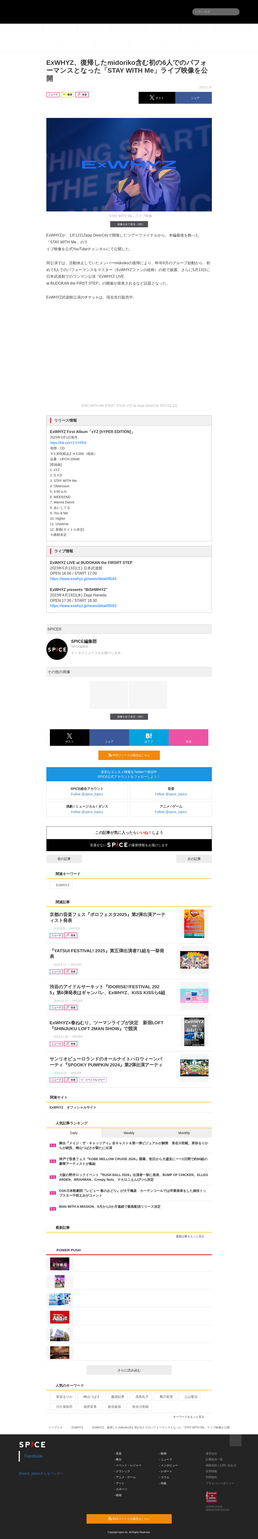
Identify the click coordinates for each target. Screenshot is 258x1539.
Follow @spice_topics (87, 794)
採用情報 (211, 1471)
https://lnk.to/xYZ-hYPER (68, 443)
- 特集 (162, 1483)
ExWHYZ (61, 885)
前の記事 (60, 859)
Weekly (129, 1133)
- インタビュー (168, 1465)
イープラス (55, 1427)
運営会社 (211, 1453)
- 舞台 (117, 1459)
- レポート (165, 1471)
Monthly (184, 1133)
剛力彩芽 (164, 1397)
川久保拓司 (62, 1407)
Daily (74, 1133)
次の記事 (198, 859)
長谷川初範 (138, 1407)
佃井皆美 (88, 1407)
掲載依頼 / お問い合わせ (221, 1465)
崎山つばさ (89, 1397)
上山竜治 (188, 1397)
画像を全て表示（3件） (129, 224)
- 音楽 (117, 1453)
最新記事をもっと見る (192, 1236)
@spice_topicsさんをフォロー (41, 1473)
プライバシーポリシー (220, 1483)
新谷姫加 (112, 1407)
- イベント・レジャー (127, 1465)
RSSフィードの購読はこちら (132, 755)
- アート (119, 1483)
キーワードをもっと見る (190, 1416)
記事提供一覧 (214, 1459)
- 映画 (117, 1495)
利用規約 (211, 1477)
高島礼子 (140, 1397)
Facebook (34, 1456)
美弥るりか (62, 1397)
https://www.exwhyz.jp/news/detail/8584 (83, 579)
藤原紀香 (115, 1397)
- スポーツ (120, 1489)
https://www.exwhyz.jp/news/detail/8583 (83, 606)
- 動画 (162, 1453)
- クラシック (122, 1471)
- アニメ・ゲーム (125, 1477)
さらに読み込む (143, 1370)
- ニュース (165, 1459)
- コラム (164, 1477)
